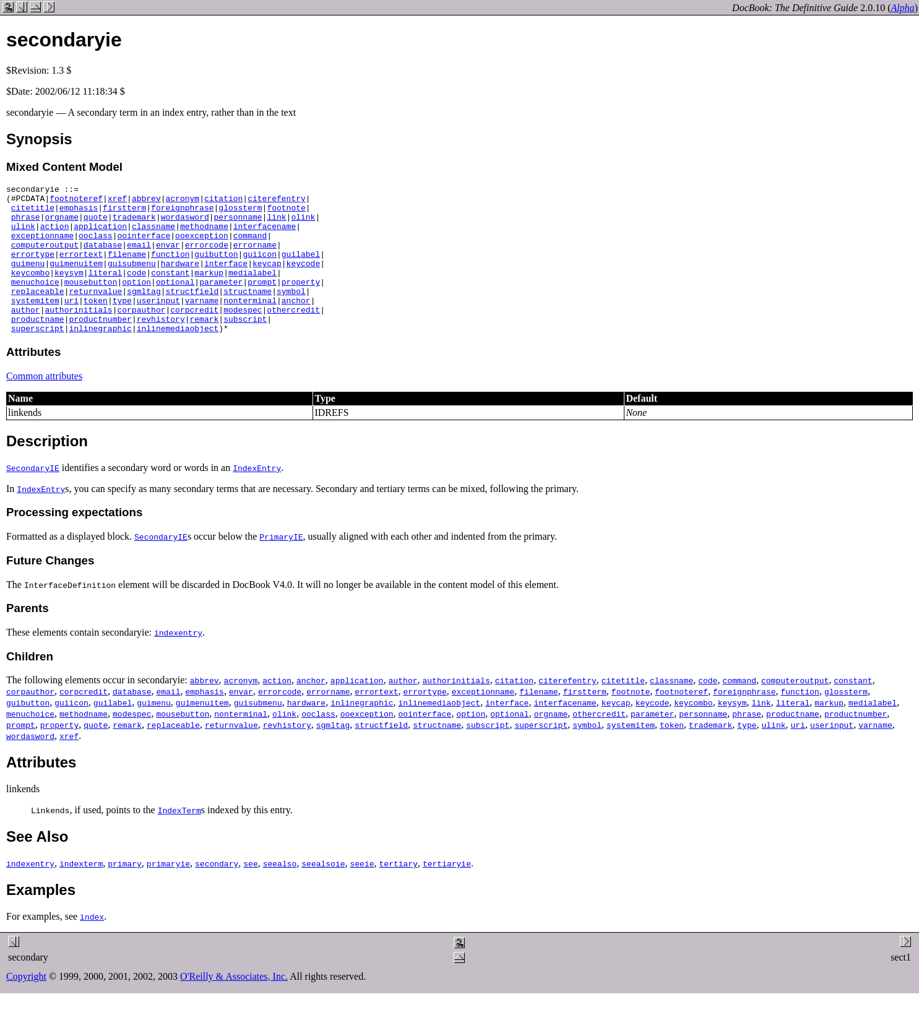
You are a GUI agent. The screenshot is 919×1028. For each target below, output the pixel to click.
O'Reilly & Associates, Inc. (234, 1006)
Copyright (26, 1006)
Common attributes (44, 405)
